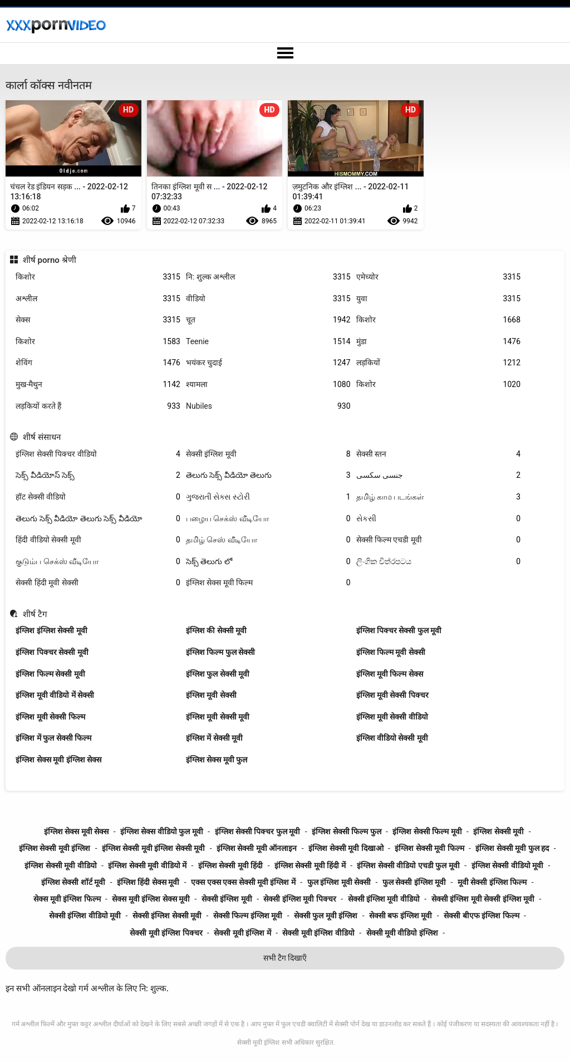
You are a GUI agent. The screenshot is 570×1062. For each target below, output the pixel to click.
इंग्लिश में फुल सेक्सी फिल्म (53, 737)
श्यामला (268, 384)
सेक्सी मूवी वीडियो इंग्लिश (402, 932)
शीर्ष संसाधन (42, 437)
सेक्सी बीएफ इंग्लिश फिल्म (481, 915)
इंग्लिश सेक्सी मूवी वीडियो (60, 865)
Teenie (268, 341)
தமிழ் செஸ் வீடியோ (268, 540)
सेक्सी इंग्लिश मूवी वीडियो (384, 898)
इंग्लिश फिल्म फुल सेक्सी (220, 652)
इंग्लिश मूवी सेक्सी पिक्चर (392, 695)
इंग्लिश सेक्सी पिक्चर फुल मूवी (258, 831)
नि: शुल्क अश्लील (268, 277)
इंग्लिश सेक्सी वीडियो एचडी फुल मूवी (408, 865)
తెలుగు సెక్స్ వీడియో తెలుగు (268, 475)
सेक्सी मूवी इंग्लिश (258, 1042)
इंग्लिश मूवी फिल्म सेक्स (389, 673)
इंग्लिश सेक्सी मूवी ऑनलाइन (257, 848)
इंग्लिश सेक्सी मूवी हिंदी (230, 865)
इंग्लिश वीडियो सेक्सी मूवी (392, 737)
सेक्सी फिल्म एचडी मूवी (438, 540)
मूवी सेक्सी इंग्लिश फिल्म (492, 882)
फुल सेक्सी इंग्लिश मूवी (414, 882)
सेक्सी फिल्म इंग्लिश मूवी (247, 915)
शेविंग (98, 363)
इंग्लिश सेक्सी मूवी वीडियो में (147, 865)
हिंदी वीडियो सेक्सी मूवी (98, 540)
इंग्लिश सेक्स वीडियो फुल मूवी (161, 831)
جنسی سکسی (438, 475)
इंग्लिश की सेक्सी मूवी (216, 630)
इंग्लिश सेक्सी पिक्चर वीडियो (98, 454)
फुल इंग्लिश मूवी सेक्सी (339, 882)
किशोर (98, 277)
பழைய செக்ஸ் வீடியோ (268, 518)
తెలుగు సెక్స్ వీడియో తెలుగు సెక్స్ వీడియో (98, 518)
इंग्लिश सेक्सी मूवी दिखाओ (345, 848)
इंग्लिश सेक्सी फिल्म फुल (346, 831)
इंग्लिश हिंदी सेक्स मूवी (148, 882)
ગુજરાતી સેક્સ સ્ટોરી (268, 497)
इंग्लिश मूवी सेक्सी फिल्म (50, 716)
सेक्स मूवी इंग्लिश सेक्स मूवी (151, 898)
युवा (438, 299)
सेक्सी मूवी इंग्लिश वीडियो (318, 932)
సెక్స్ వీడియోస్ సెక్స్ (98, 475)
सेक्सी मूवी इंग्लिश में (242, 932)
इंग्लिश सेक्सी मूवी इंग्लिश (54, 848)
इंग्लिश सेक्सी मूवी (498, 831)
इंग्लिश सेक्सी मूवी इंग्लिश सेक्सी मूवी (153, 848)
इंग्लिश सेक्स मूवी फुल (216, 759)
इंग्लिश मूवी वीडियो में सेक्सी (55, 695)
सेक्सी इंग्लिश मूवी (268, 454)
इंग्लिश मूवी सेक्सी (211, 695)
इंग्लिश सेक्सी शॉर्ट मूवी (73, 882)
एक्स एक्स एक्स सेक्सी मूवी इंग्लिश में (243, 882)
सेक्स (98, 320)
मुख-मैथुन (98, 384)
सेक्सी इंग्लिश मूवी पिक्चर (299, 898)
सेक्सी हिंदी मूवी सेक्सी (98, 583)
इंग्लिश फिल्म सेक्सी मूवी (50, 673)
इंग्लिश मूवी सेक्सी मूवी (217, 716)
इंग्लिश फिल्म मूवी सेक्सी (390, 652)
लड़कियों (438, 363)
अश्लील (98, 299)
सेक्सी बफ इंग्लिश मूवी (400, 915)
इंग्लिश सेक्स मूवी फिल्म (268, 583)
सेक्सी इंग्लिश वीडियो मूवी (85, 915)
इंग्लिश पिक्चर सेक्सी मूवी (52, 652)
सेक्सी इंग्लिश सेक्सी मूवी (167, 915)
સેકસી (438, 518)
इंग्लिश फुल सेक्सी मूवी (217, 673)
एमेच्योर (438, 277)
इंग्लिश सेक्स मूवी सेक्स (76, 831)
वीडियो (268, 299)
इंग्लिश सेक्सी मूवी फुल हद (512, 848)
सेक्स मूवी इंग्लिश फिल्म (66, 898)
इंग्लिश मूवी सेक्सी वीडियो (392, 716)
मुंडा (438, 341)
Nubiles (268, 406)
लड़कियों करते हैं (98, 406)
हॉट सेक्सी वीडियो (98, 497)
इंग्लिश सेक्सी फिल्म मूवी (426, 831)
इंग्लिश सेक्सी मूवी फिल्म (429, 848)
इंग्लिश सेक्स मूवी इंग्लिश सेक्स (58, 759)
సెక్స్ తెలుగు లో (268, 561)
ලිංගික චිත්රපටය (438, 561)
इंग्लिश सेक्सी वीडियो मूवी (507, 865)
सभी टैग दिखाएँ (285, 957)
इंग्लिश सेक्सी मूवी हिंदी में (310, 865)
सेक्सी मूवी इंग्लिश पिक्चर (166, 932)
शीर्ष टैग (35, 614)
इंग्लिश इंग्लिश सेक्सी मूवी (51, 630)
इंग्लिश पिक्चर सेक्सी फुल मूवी (399, 630)
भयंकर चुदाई (268, 363)
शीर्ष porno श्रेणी (49, 260)
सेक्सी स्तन (438, 454)
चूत (268, 320)
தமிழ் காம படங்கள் (438, 497)
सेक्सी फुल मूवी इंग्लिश (325, 915)
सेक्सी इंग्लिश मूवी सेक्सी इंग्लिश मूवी (482, 898)
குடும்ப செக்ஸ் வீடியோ (98, 561)
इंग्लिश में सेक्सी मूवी (214, 737)
